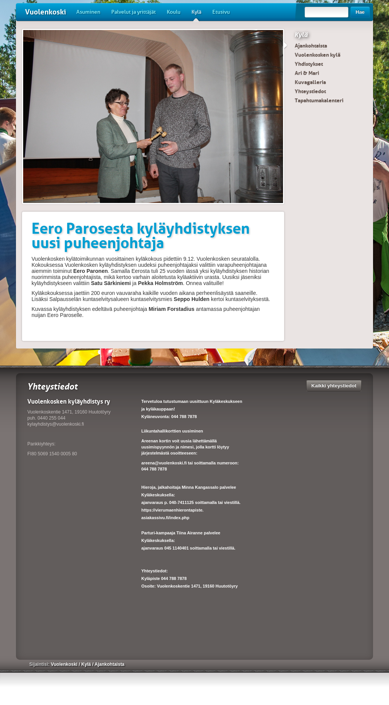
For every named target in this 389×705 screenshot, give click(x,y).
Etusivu (221, 12)
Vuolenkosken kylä (317, 54)
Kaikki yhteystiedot (334, 385)
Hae (360, 12)
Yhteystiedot (310, 91)
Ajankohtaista (311, 45)
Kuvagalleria (310, 82)
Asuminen (88, 12)
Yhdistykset (309, 63)
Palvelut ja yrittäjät (133, 12)
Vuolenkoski (45, 12)
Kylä (196, 15)
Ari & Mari (307, 73)
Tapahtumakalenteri (319, 100)
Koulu (173, 12)
